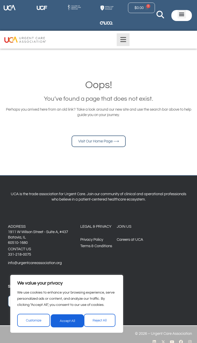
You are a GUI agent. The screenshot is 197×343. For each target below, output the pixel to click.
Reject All (67, 322)
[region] (66, 306)
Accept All (100, 322)
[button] (182, 14)
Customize (33, 322)
